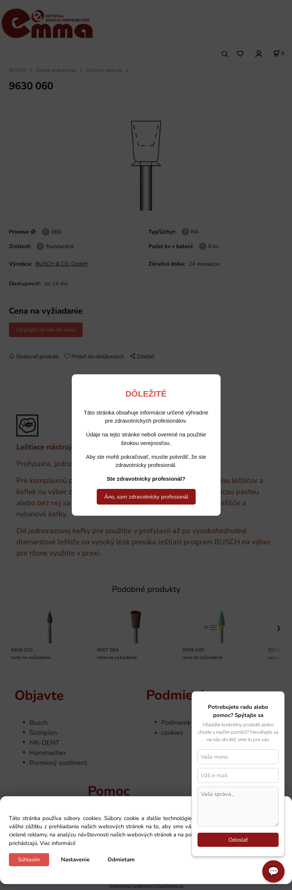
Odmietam (121, 859)
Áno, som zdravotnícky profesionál (146, 496)
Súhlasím (29, 859)
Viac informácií (57, 843)
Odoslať (238, 839)
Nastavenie (75, 859)
